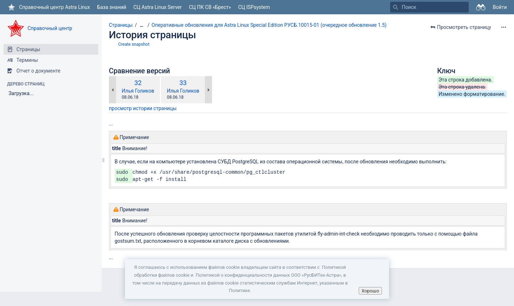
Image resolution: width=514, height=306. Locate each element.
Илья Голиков (138, 91)
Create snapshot (134, 44)
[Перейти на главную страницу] (49, 7)
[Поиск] (395, 7)
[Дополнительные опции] (503, 27)
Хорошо (370, 290)
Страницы (121, 25)
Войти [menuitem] (500, 7)
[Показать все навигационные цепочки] (141, 25)
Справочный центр (49, 28)
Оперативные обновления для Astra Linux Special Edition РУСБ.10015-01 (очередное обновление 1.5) (269, 25)
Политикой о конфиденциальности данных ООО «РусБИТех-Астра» (268, 275)
